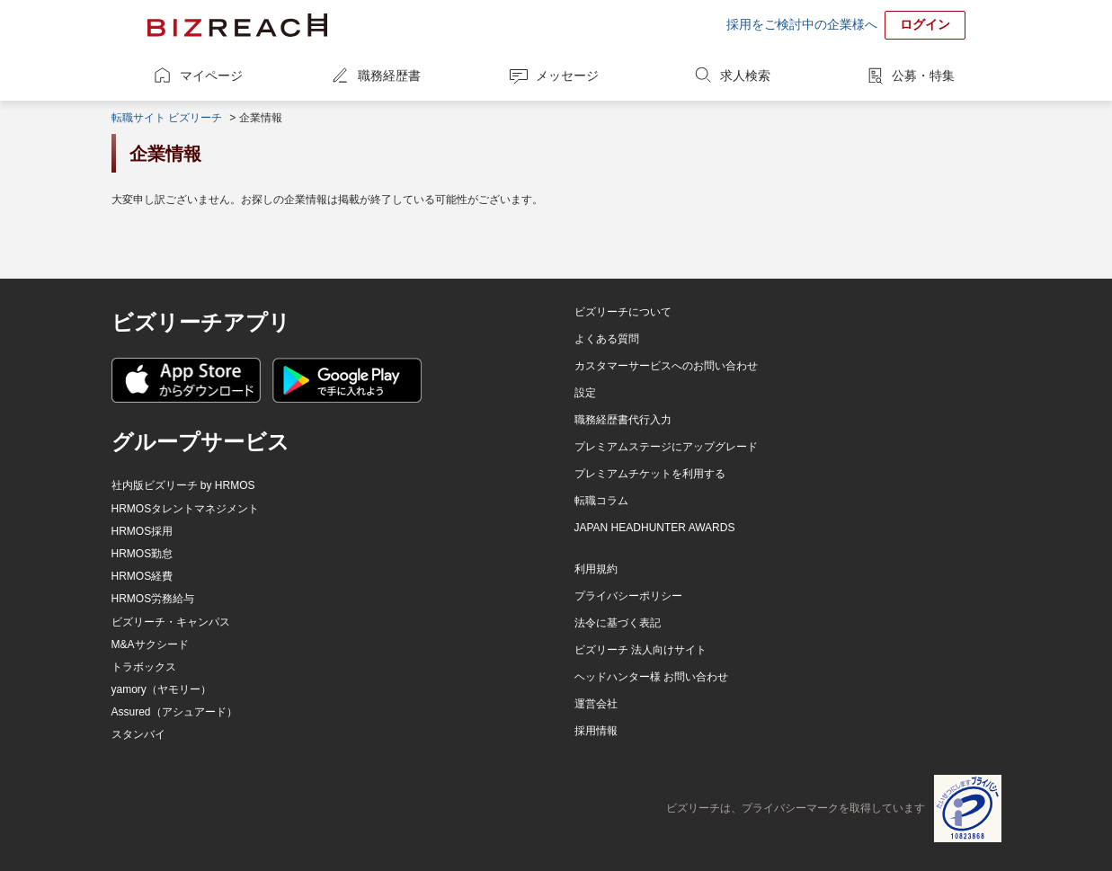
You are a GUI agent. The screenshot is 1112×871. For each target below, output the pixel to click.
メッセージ (567, 75)
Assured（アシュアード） (174, 712)
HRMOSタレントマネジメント (185, 508)
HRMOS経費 (142, 576)
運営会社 (596, 704)
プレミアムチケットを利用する (649, 473)
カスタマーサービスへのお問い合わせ (666, 366)
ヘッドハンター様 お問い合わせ (651, 677)
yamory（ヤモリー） (161, 689)
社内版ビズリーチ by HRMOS (183, 485)
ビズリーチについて (623, 312)
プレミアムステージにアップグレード (666, 446)
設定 (585, 393)
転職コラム (601, 500)
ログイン (925, 24)
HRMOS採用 (142, 531)
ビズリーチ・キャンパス (170, 622)
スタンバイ (138, 734)
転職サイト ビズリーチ (166, 117)
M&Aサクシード (150, 644)
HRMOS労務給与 (153, 598)
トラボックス (143, 667)
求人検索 (745, 75)
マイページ (211, 75)
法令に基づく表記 (617, 623)
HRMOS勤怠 (142, 553)
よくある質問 (606, 339)
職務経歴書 (389, 75)
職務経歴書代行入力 (623, 419)
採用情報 (596, 730)
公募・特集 (923, 75)
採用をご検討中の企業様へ (801, 24)
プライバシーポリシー (628, 596)
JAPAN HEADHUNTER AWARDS (654, 527)
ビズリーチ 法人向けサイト (640, 650)
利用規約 (596, 569)
